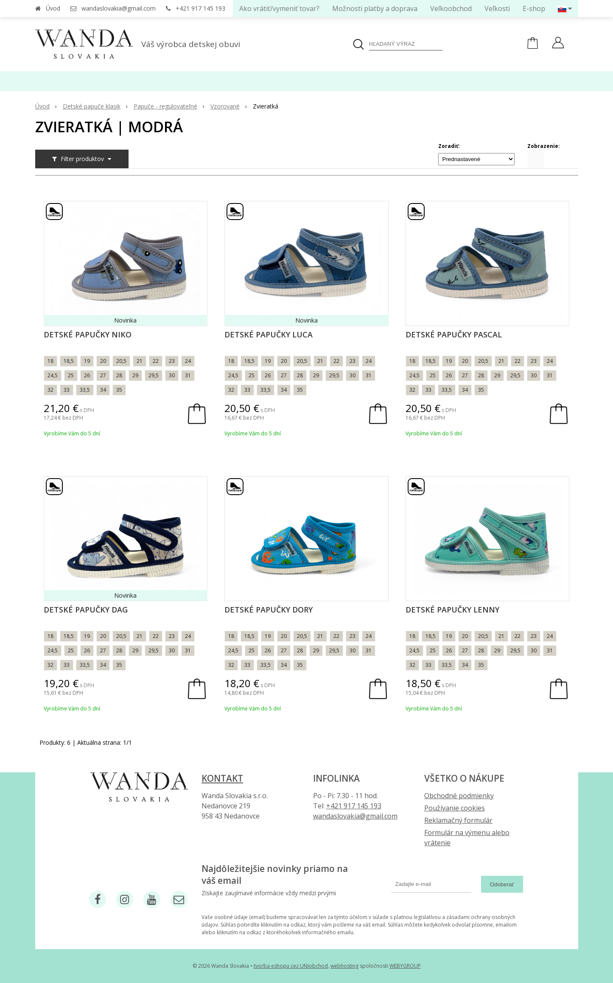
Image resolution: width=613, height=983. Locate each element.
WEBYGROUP (405, 965)
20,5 (121, 361)
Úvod (53, 8)
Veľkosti (497, 8)
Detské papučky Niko (88, 334)
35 (119, 389)
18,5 (69, 361)
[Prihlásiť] (558, 43)
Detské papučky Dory (268, 609)
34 (103, 389)
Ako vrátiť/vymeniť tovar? (279, 8)
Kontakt (222, 778)
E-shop (534, 8)
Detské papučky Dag (86, 609)
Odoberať (502, 884)
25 (71, 375)
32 (50, 389)
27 (103, 375)
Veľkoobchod (451, 8)
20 (103, 361)
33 (67, 389)
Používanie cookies (454, 808)
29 (135, 375)
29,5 (153, 375)
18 (50, 361)
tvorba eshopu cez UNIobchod (291, 965)
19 (87, 361)
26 (87, 375)
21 (140, 361)
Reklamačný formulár (458, 820)
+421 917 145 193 (200, 8)
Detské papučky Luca (268, 334)
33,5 (85, 389)
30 (172, 375)
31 (188, 375)
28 (119, 375)
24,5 (53, 375)
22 (156, 361)
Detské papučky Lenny (452, 609)
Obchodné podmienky (459, 795)
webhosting (344, 965)
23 (172, 361)
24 (188, 361)
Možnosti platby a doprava (374, 8)
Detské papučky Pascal (454, 334)
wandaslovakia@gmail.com (118, 8)
